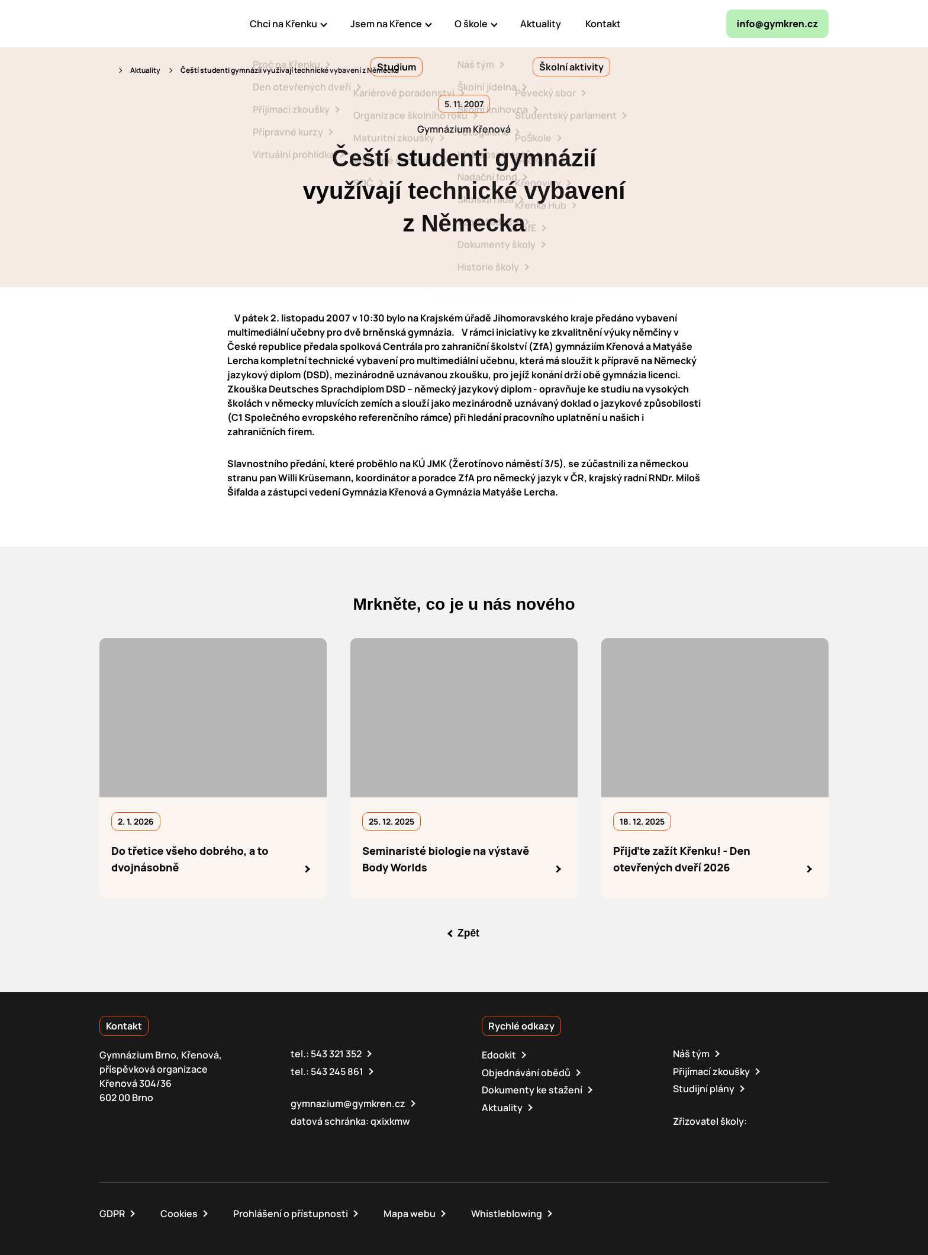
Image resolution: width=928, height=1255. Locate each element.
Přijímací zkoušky (711, 1070)
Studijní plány (703, 1088)
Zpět (468, 933)
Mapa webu (410, 1212)
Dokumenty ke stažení (532, 1089)
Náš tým (691, 1053)
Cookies (179, 1212)
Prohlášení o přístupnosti (290, 1212)
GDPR (112, 1212)
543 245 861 (337, 1070)
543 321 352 (336, 1053)
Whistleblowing (506, 1212)
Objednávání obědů (526, 1072)
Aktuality (145, 70)
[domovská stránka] (150, 23)
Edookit (499, 1054)
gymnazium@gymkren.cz (348, 1102)
